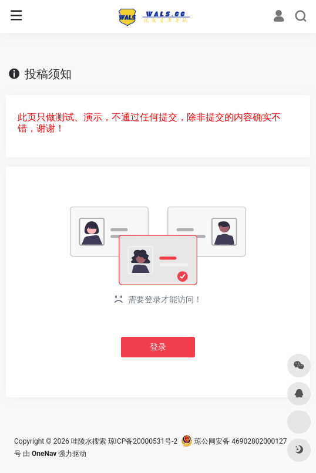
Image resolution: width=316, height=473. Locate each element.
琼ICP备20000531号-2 (143, 441)
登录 (158, 347)
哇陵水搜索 (88, 441)
